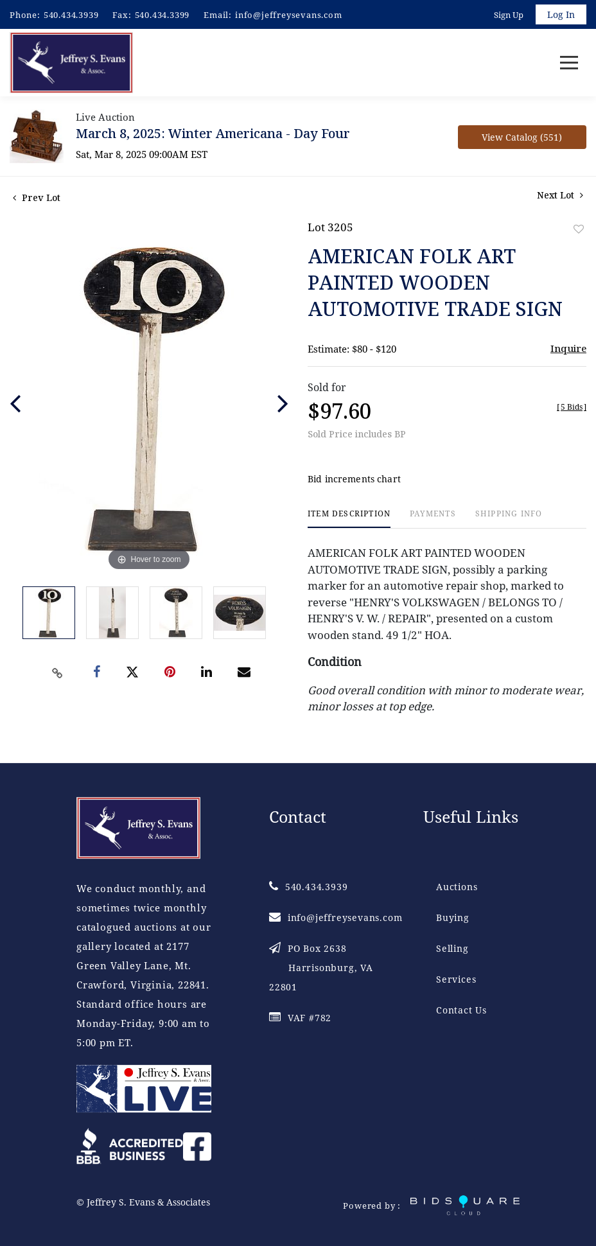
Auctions (456, 887)
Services (456, 980)
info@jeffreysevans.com (288, 15)
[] (571, 407)
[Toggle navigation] (569, 63)
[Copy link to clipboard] (58, 673)
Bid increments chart (354, 479)
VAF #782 (300, 1018)
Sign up (508, 15)
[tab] (349, 519)
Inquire (568, 348)
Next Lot (560, 195)
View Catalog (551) (522, 138)
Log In (561, 14)
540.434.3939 (71, 15)
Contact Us (461, 1011)
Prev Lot (36, 198)
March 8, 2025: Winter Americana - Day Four (213, 134)
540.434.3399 (162, 15)
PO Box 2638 (321, 968)
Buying (452, 918)
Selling (452, 949)
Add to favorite (578, 229)
